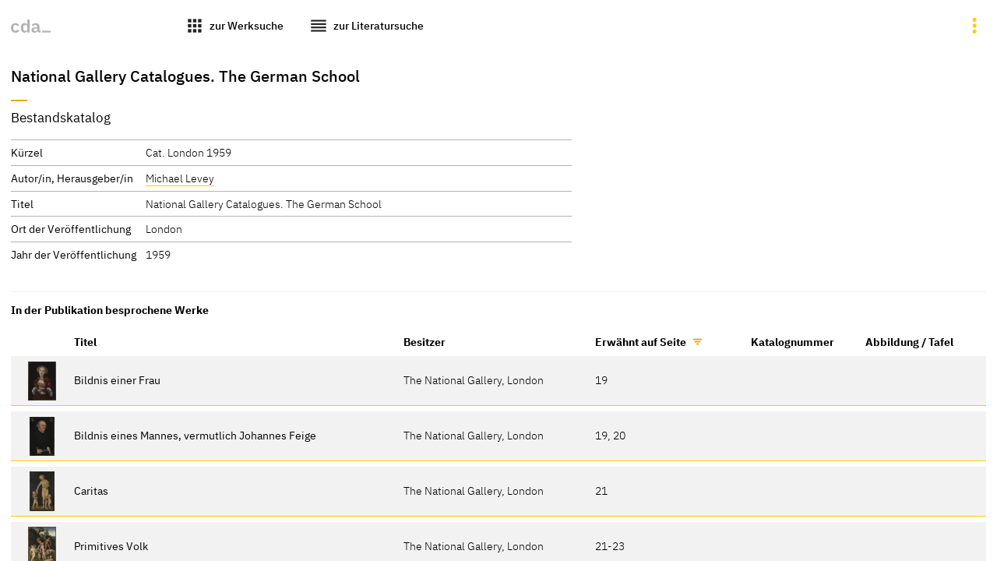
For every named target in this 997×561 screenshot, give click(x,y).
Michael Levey (180, 178)
